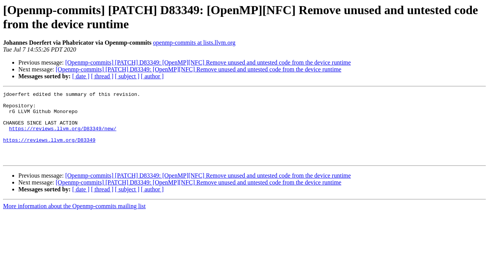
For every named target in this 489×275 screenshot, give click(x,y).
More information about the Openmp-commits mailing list (74, 220)
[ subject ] (127, 76)
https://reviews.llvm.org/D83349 (49, 150)
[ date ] (80, 76)
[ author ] (152, 76)
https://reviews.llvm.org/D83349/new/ (63, 136)
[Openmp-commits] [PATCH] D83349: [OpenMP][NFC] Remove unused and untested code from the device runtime (208, 62)
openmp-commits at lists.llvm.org (194, 42)
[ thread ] (102, 76)
